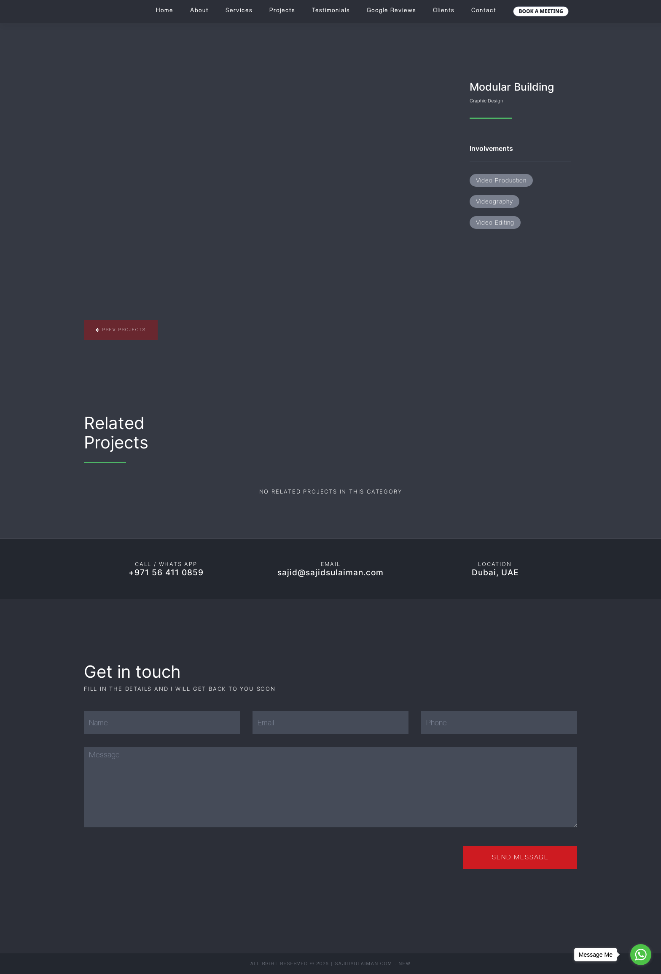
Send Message (520, 857)
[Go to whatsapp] (640, 954)
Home (164, 10)
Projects (282, 10)
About (199, 10)
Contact (483, 10)
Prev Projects (121, 329)
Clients (443, 10)
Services (239, 10)
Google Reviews (391, 10)
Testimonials (331, 10)
